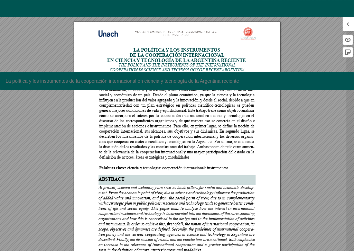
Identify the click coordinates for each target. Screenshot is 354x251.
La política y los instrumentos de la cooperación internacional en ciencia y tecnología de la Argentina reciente (122, 81)
